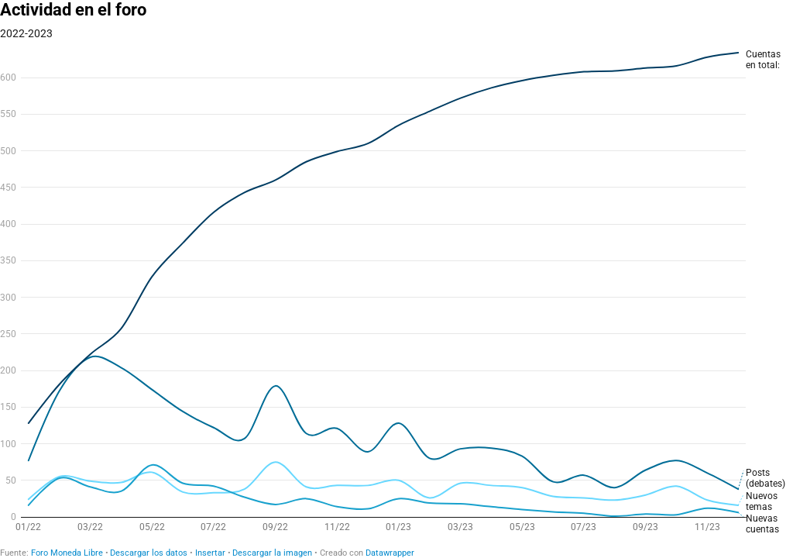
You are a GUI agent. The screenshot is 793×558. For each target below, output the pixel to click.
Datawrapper (390, 553)
